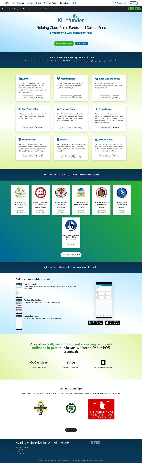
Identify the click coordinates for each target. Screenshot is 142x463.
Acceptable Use (60, 460)
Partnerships (20, 449)
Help (75, 3)
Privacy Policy (72, 460)
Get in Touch (20, 454)
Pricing (38, 3)
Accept (131, 9)
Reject (138, 9)
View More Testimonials (71, 255)
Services (30, 3)
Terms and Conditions (46, 460)
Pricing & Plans (21, 451)
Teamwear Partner (50, 3)
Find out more (71, 430)
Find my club (120, 3)
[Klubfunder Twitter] (92, 442)
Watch (39, 97)
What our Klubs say (22, 447)
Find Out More (28, 97)
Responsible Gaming (85, 460)
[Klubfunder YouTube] (99, 442)
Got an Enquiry (65, 3)
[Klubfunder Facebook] (95, 442)
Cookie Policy (98, 460)
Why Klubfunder (18, 3)
